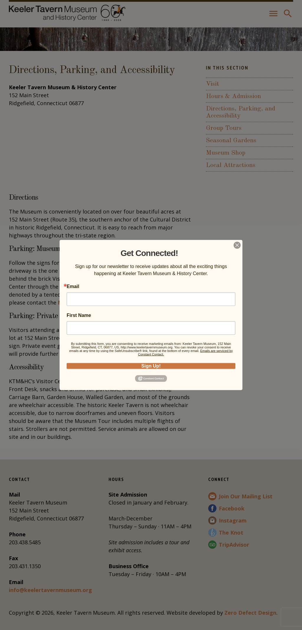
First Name (79, 315)
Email (73, 286)
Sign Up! (151, 365)
